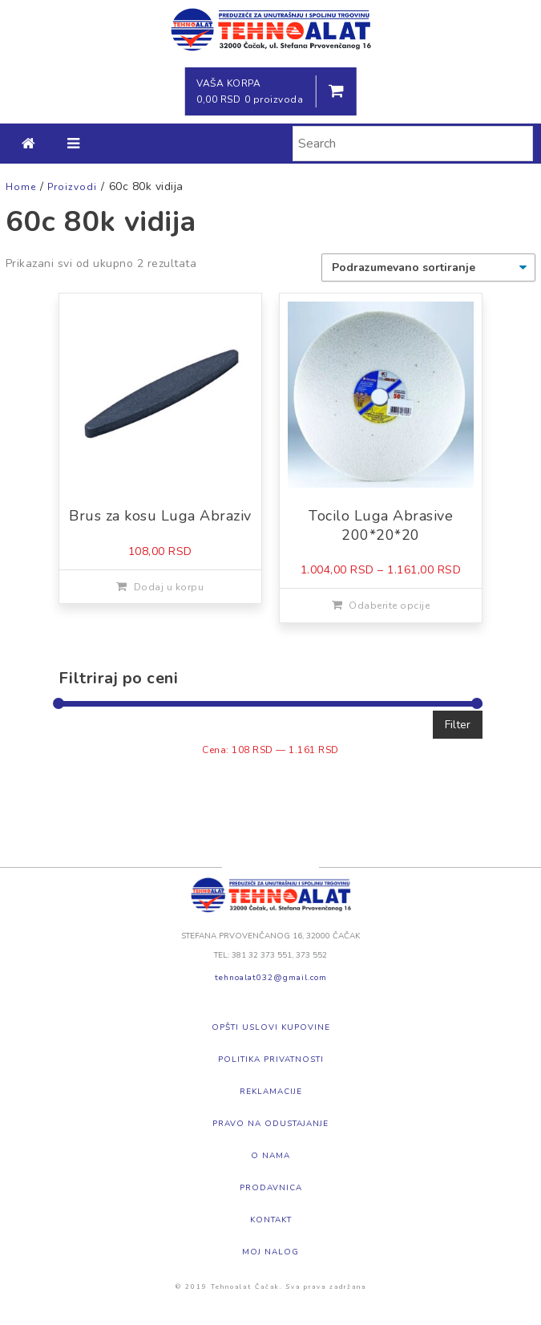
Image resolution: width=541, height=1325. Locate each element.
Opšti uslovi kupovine (271, 1027)
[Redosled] (428, 267)
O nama (270, 1155)
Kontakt (271, 1220)
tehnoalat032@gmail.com (271, 977)
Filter (457, 724)
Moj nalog (270, 1252)
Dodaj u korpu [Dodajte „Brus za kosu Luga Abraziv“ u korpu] (169, 587)
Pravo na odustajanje (270, 1123)
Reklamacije (271, 1091)
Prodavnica (271, 1187)
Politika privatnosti (271, 1059)
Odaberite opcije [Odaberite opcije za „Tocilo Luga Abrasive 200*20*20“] (389, 605)
